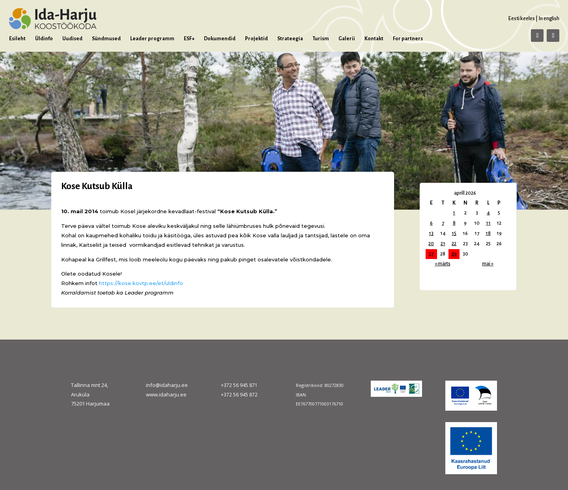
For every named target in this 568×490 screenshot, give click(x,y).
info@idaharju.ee (167, 385)
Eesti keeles (521, 18)
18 (488, 233)
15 (454, 233)
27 (431, 254)
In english (548, 18)
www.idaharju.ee (166, 394)
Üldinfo (44, 38)
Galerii (346, 38)
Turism (320, 38)
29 (454, 254)
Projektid (256, 38)
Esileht (17, 38)
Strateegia (290, 38)
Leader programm (152, 38)
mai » (487, 264)
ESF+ (189, 38)
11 (488, 223)
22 (454, 243)
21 (443, 243)
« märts (442, 264)
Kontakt (373, 38)
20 (431, 243)
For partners (408, 38)
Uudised (72, 38)
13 (431, 233)
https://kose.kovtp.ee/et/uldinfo (141, 283)
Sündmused (106, 38)
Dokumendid (219, 38)
